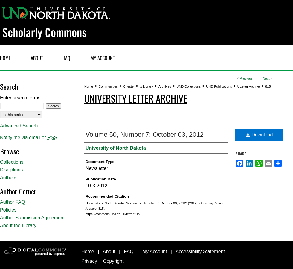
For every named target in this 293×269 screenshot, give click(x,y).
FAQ (129, 251)
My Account (154, 251)
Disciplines (11, 169)
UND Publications (219, 86)
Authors (8, 177)
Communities (108, 86)
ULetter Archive (248, 86)
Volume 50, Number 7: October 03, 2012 (145, 134)
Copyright (113, 261)
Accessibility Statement (200, 251)
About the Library (18, 225)
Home (88, 86)
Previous (246, 78)
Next (266, 78)
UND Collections (188, 86)
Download (259, 134)
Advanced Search (19, 125)
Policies (8, 209)
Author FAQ (12, 202)
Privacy (89, 261)
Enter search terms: (21, 97)
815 (268, 86)
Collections (11, 162)
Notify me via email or (28, 137)
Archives (164, 86)
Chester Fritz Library (138, 86)
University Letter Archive (135, 98)
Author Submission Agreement (32, 217)
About (109, 251)
